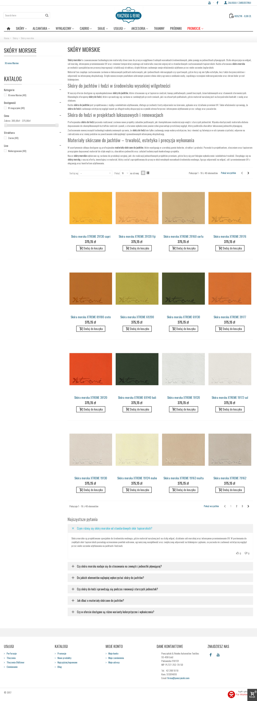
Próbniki (176, 28)
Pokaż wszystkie (228, 173)
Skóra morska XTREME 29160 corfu (183, 236)
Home (6, 38)
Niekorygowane (17, 151)
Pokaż (117, 173)
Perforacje (11, 653)
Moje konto (113, 653)
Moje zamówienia (116, 658)
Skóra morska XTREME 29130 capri (90, 236)
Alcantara (40, 28)
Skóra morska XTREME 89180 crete (91, 317)
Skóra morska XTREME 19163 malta (183, 478)
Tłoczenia (11, 658)
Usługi (118, 28)
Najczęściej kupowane (67, 662)
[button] (160, 528)
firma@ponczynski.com (178, 678)
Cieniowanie (11, 667)
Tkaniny (159, 28)
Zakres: (7, 120)
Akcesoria (138, 28)
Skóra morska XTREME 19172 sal (230, 397)
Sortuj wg (73, 173)
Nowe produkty (64, 658)
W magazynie (16, 108)
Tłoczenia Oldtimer (15, 662)
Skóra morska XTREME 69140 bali (137, 397)
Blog (59, 667)
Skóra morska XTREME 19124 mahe (137, 478)
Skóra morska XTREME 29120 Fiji (137, 236)
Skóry (20, 28)
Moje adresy (113, 662)
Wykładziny (63, 28)
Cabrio (84, 28)
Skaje (101, 28)
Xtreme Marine (12, 63)
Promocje (194, 28)
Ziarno (13, 138)
